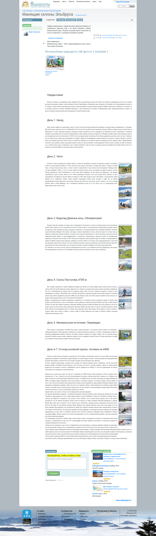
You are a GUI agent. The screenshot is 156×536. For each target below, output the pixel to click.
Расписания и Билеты (83, 1)
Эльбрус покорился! (110, 471)
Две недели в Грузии (111, 487)
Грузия (95, 494)
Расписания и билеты (107, 511)
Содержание (50, 20)
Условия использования (48, 525)
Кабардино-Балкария (100, 466)
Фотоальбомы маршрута (76, 51)
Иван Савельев (34, 32)
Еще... (101, 1)
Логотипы (42, 519)
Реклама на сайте (45, 516)
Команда (42, 514)
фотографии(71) (109, 459)
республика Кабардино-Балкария (110, 35)
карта (112, 461)
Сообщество (66, 511)
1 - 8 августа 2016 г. (81, 15)
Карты (95, 1)
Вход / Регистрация (122, 2)
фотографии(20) (109, 474)
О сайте (40, 511)
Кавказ (95, 481)
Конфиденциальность (47, 522)
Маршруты (56, 1)
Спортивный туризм (41, 11)
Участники (61, 20)
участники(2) (120, 459)
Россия (97, 37)
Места (64, 1)
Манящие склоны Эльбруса (51, 72)
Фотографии (71, 20)
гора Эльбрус (28, 11)
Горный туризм (55, 11)
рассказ (106, 461)
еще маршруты (123, 500)
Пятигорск (124, 35)
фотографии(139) (109, 489)
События (71, 1)
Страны (83, 519)
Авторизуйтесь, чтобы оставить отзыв (64, 455)
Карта (80, 20)
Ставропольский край (107, 37)
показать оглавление (55, 38)
